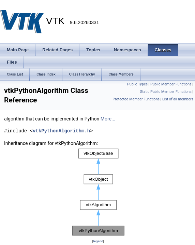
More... (108, 118)
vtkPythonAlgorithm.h (61, 131)
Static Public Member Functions (166, 91)
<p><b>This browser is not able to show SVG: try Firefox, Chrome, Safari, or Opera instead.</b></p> (98, 192)
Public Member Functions (171, 84)
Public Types (137, 84)
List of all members (177, 99)
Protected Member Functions (136, 99)
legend (98, 241)
